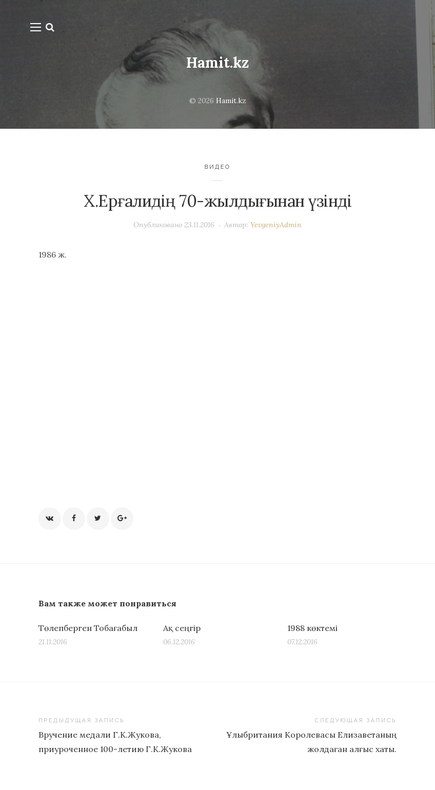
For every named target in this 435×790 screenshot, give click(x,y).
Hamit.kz (217, 62)
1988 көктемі (312, 628)
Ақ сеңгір (182, 628)
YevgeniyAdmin (276, 224)
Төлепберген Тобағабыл (87, 628)
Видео (217, 167)
